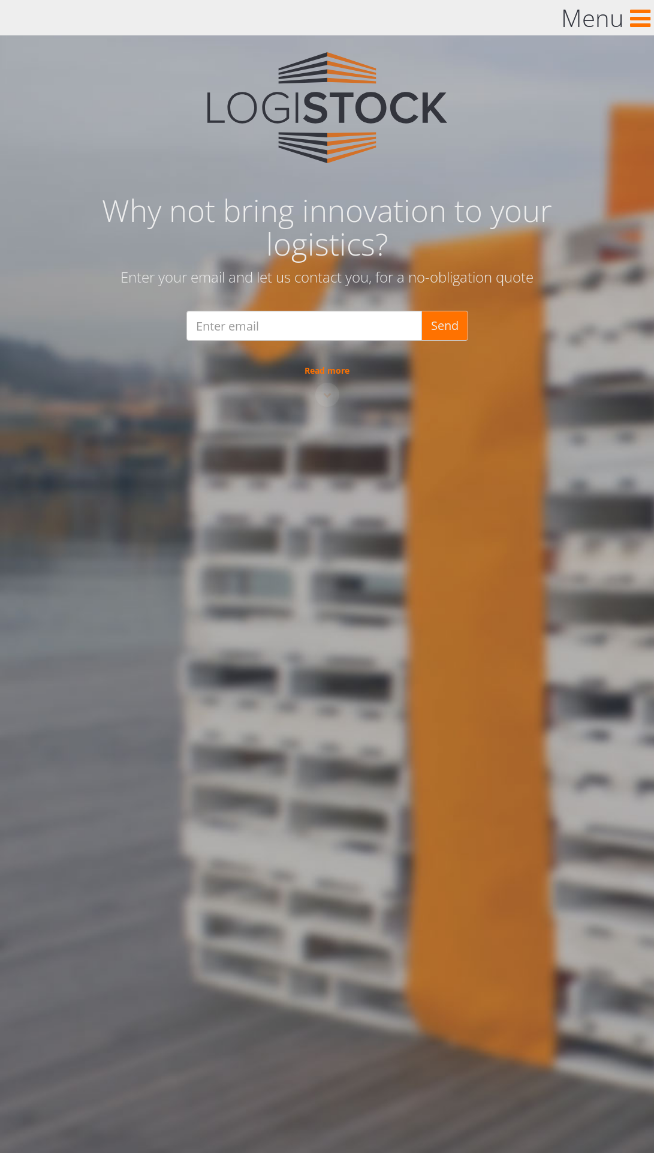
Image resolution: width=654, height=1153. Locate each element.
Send (445, 325)
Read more (327, 370)
